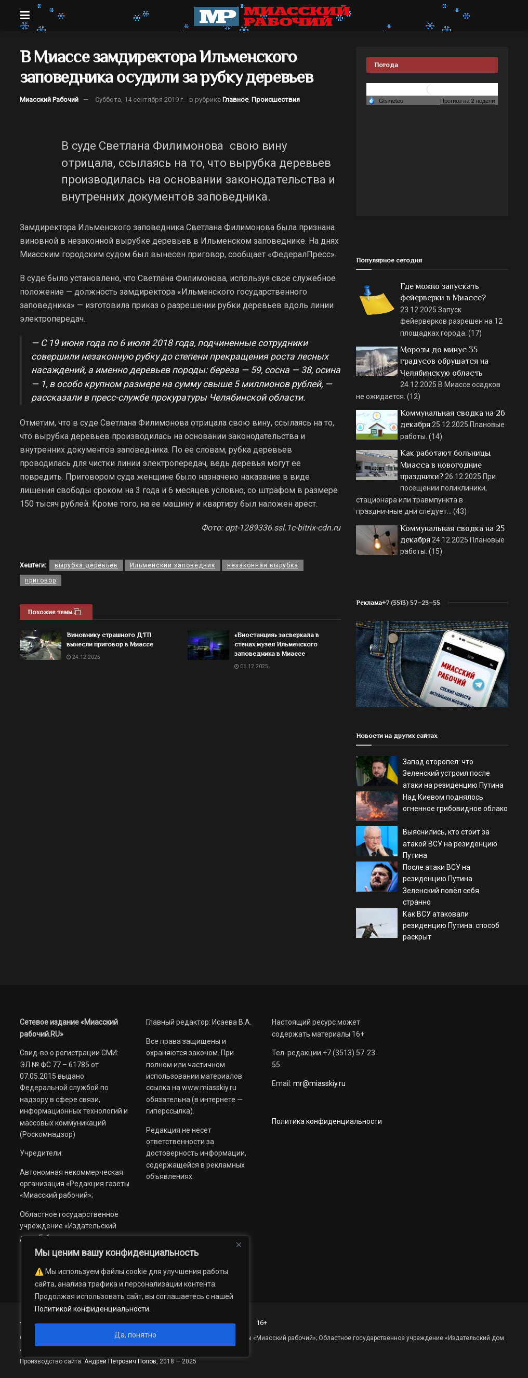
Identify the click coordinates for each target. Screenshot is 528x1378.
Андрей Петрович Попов (120, 1361)
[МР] (432, 663)
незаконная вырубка (262, 565)
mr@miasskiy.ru (319, 1083)
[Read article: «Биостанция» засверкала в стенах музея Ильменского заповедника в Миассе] (208, 645)
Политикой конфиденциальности (92, 1309)
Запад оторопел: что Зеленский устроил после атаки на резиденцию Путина (453, 773)
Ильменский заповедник (172, 565)
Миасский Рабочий (49, 99)
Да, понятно (135, 1335)
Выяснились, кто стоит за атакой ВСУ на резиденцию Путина (450, 843)
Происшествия (276, 99)
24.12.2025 (83, 657)
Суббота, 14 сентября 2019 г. (139, 99)
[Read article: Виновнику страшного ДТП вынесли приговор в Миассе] (40, 645)
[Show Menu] (25, 15)
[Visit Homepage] (272, 15)
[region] (135, 1296)
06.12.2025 (251, 666)
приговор (40, 580)
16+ (261, 1323)
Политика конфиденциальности (327, 1121)
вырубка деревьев (86, 565)
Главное (235, 99)
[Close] (238, 1244)
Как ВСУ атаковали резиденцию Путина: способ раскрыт (451, 926)
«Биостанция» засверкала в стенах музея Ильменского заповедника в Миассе (276, 644)
